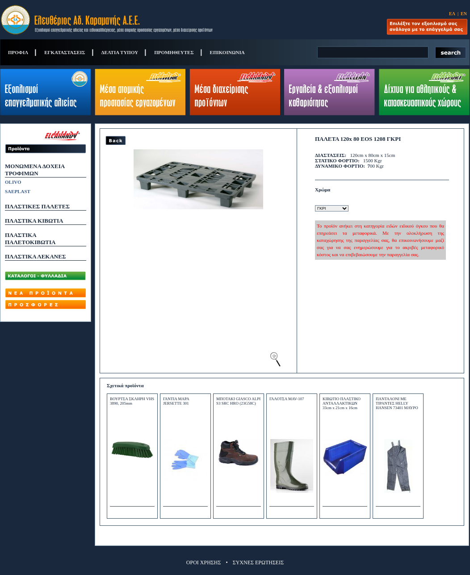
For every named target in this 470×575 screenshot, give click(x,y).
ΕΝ (464, 13)
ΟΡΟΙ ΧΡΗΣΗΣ (203, 562)
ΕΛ (452, 13)
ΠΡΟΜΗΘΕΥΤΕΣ (173, 52)
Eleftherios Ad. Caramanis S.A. (107, 19)
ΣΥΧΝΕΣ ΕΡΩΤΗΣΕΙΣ (258, 562)
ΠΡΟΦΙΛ (18, 52)
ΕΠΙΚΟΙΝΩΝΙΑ (227, 52)
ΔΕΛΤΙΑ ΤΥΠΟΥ (119, 52)
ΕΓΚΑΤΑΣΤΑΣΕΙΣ (64, 52)
